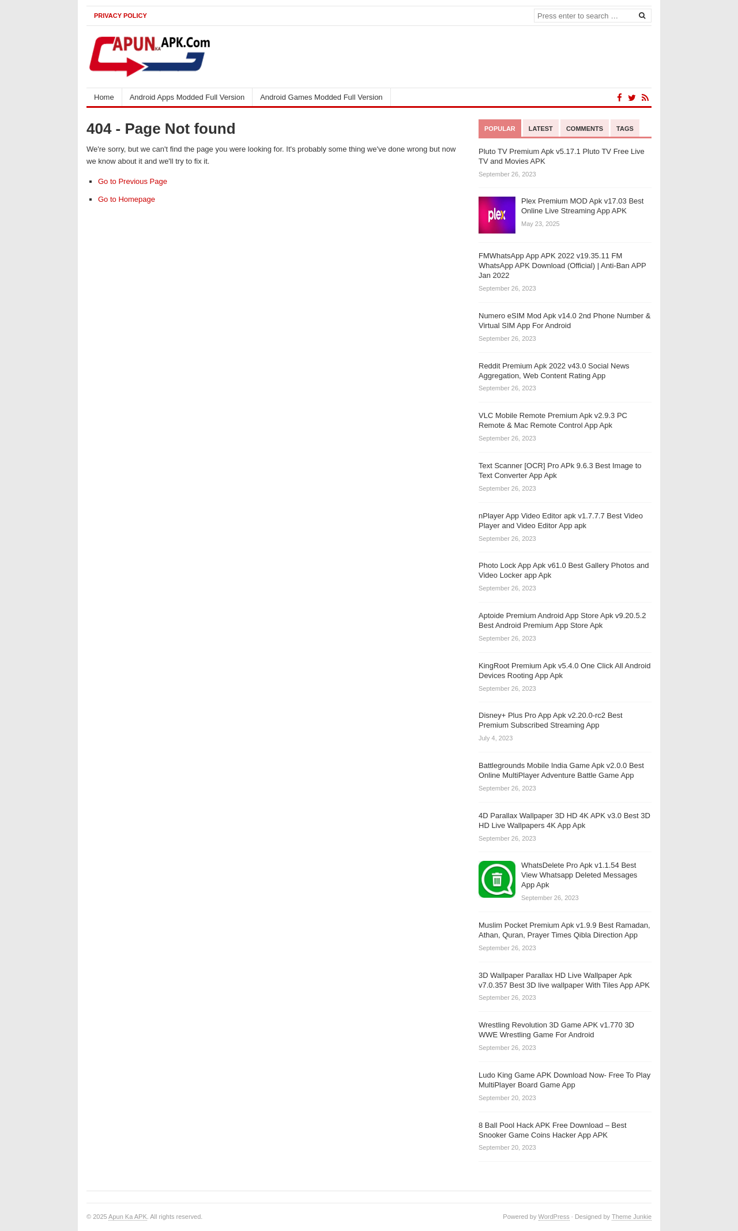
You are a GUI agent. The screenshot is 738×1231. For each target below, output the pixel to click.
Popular (499, 128)
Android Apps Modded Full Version (187, 97)
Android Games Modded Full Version (321, 97)
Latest (541, 128)
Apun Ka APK (127, 1216)
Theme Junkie (632, 1216)
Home (104, 97)
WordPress (554, 1216)
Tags (625, 128)
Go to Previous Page (132, 181)
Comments (584, 128)
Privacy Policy (120, 15)
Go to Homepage (126, 199)
